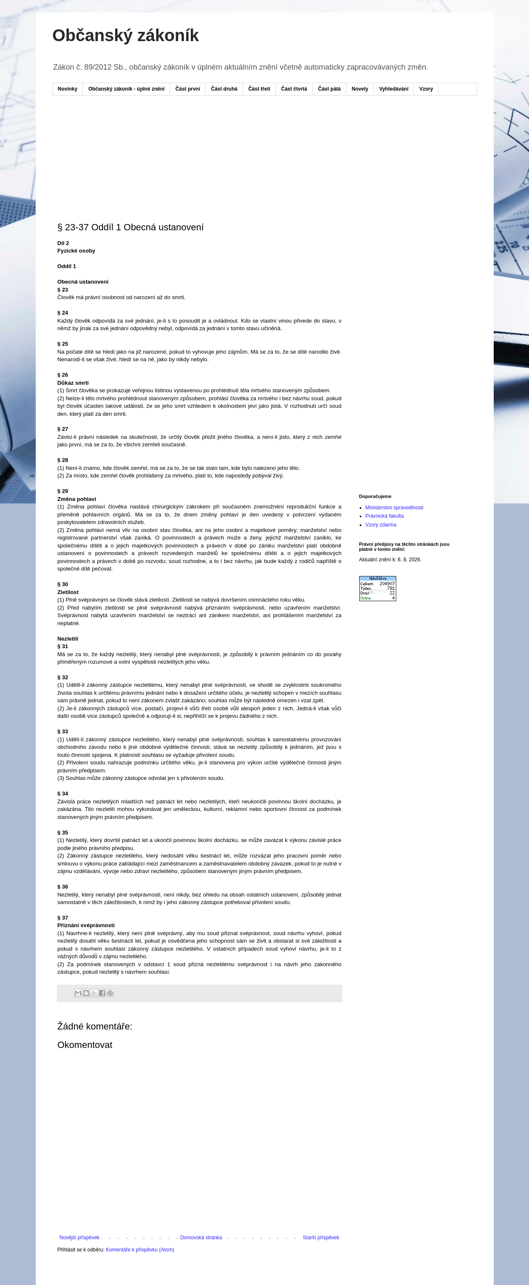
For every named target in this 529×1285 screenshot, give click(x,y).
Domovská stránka (201, 1238)
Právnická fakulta (385, 516)
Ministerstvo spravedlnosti (395, 508)
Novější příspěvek (80, 1238)
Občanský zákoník (126, 35)
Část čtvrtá (294, 89)
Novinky (68, 89)
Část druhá (224, 89)
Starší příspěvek (321, 1238)
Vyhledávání (393, 89)
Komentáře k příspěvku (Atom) (140, 1250)
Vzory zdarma (381, 525)
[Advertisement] (218, 127)
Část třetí (259, 89)
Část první (188, 89)
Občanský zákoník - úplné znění (126, 89)
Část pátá (329, 89)
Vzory (426, 89)
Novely (360, 89)
